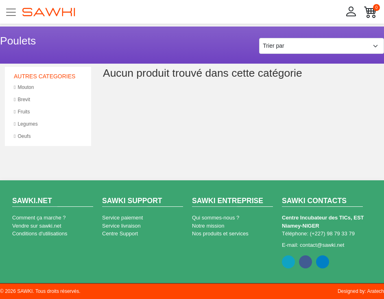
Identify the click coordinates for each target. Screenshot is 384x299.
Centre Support (120, 233)
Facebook (305, 261)
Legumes (26, 124)
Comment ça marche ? (39, 218)
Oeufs (22, 136)
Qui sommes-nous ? (215, 218)
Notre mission (208, 226)
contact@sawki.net (322, 245)
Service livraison (121, 226)
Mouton (24, 87)
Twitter (288, 261)
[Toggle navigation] (11, 12)
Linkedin (322, 261)
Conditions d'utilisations (39, 233)
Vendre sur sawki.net (36, 226)
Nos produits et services (220, 233)
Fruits (22, 112)
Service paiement (122, 218)
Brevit (22, 100)
